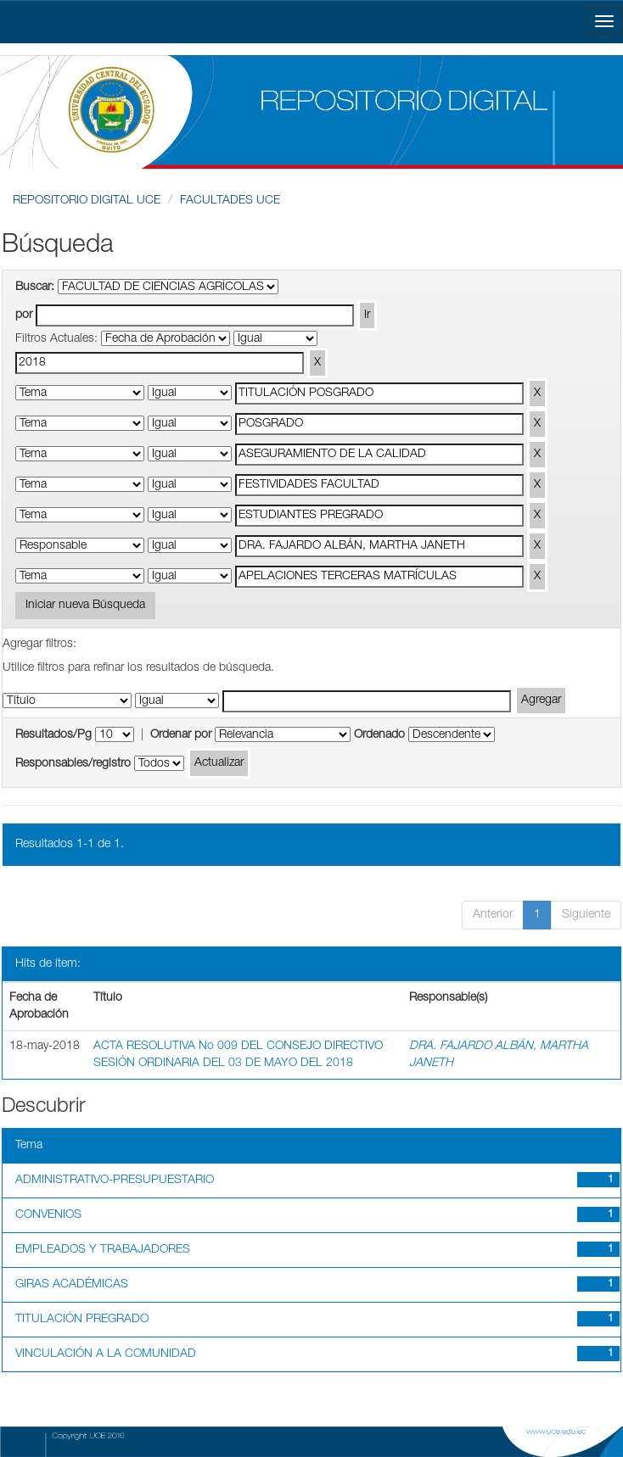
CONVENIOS (48, 1215)
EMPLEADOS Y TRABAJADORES (102, 1250)
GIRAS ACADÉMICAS (71, 1285)
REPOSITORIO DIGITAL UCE (86, 201)
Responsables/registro (73, 764)
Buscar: (34, 287)
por (23, 315)
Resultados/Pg (53, 735)
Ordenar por (180, 735)
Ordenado (379, 735)
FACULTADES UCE (230, 201)
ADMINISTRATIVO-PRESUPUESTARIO (114, 1180)
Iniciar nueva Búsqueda (85, 605)
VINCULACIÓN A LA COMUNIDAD (105, 1354)
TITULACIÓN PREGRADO (82, 1320)
